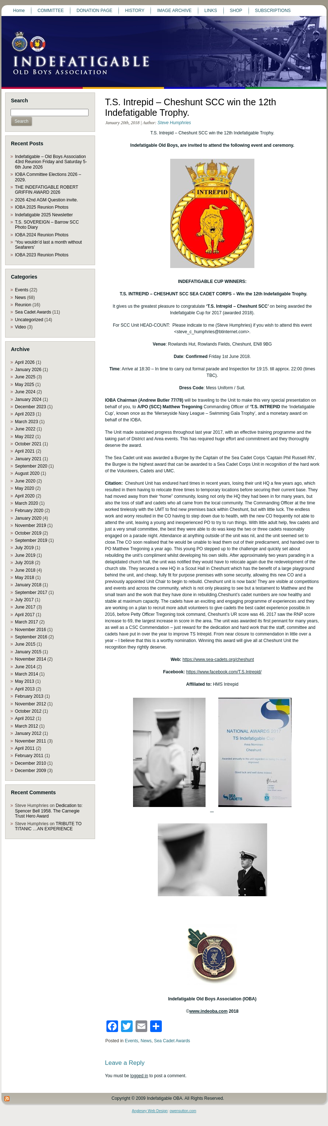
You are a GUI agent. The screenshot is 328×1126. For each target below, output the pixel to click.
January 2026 (28, 369)
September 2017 (31, 592)
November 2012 (30, 703)
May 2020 (24, 488)
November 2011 (30, 741)
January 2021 (28, 458)
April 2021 (25, 451)
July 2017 (24, 599)
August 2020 (27, 473)
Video (20, 327)
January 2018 (28, 584)
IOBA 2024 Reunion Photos (42, 234)
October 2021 (28, 443)
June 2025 (25, 376)
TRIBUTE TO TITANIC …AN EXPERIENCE (48, 826)
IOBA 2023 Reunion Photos (42, 254)
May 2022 (24, 436)
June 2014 (25, 666)
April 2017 (25, 614)
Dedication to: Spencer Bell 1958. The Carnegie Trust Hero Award (48, 811)
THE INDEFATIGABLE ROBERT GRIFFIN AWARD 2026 (46, 190)
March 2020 (26, 503)
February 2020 (29, 510)
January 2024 (28, 399)
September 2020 (31, 466)
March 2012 (26, 726)
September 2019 (31, 540)
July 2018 (24, 562)
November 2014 (30, 659)
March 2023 (26, 421)
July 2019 (24, 547)
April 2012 (25, 718)
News (20, 297)
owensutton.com (182, 1111)
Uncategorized (29, 319)
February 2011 (29, 755)
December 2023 (30, 406)
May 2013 (24, 681)
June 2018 (25, 570)
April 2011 (25, 748)
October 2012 (28, 711)
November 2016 (30, 629)
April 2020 (25, 496)
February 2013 (29, 696)
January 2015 (28, 651)
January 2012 (28, 733)
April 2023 (25, 414)
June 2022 (25, 429)
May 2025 (24, 384)
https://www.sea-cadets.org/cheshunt (218, 659)
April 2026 (25, 362)
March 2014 (26, 674)
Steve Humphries (174, 122)
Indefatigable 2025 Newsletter (44, 214)
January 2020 (28, 518)
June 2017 (25, 607)
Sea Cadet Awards (33, 312)
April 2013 (25, 689)
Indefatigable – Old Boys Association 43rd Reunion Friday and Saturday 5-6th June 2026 (51, 162)
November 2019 (30, 525)
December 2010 (30, 763)
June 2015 (25, 644)
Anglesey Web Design (150, 1111)
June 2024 (25, 391)
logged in (139, 1075)
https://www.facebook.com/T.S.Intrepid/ (224, 671)
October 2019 (28, 533)
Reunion (23, 304)
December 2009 (30, 770)
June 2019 (25, 555)
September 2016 (31, 636)
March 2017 (26, 622)
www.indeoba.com (208, 1011)
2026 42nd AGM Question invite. (46, 199)
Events (21, 289)
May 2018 (24, 577)
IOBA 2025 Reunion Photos (42, 207)
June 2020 (25, 481)
